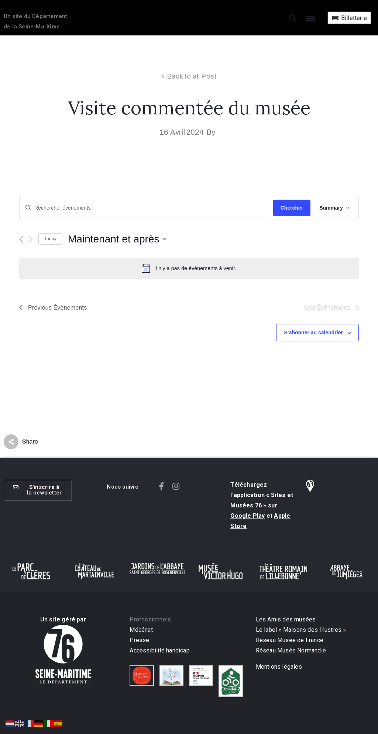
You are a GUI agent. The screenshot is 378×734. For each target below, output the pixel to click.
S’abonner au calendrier (313, 332)
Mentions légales (279, 666)
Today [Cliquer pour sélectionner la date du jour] (50, 238)
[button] (122, 487)
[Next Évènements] (31, 239)
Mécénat (141, 629)
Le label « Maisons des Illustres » (301, 629)
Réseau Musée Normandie (291, 650)
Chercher (292, 208)
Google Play (247, 515)
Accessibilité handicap (159, 650)
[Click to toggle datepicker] (117, 239)
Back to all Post (192, 76)
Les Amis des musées (286, 619)
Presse (139, 640)
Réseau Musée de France (289, 640)
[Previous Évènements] (21, 239)
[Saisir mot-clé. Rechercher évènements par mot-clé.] (146, 208)
